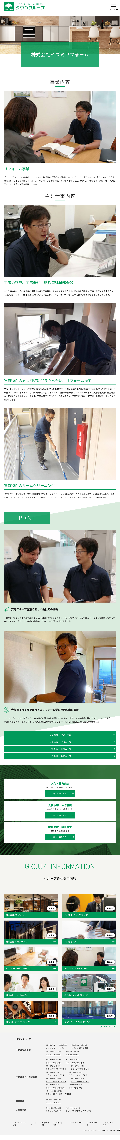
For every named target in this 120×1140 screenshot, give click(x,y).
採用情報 (45, 1124)
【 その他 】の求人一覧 (60, 756)
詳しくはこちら (60, 793)
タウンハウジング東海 (80, 1081)
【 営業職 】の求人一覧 (60, 734)
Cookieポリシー (92, 1124)
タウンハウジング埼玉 (80, 1069)
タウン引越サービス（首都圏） (59, 1094)
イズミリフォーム (53, 1054)
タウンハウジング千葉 (55, 1075)
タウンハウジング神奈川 (56, 1069)
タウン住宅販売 (75, 1087)
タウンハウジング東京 (75, 1062)
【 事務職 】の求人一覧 (60, 741)
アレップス (50, 1048)
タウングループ (23, 1039)
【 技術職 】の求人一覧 (60, 748)
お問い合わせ (57, 1124)
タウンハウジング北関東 (56, 1081)
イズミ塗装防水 (72, 1054)
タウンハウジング (53, 1062)
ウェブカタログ (108, 1124)
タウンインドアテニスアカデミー (80, 1111)
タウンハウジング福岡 (55, 1087)
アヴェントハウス (53, 1102)
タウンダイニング (53, 1111)
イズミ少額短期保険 (79, 1048)
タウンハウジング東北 (78, 1075)
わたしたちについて (19, 1124)
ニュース (34, 1124)
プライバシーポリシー (74, 1124)
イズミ (62, 1048)
